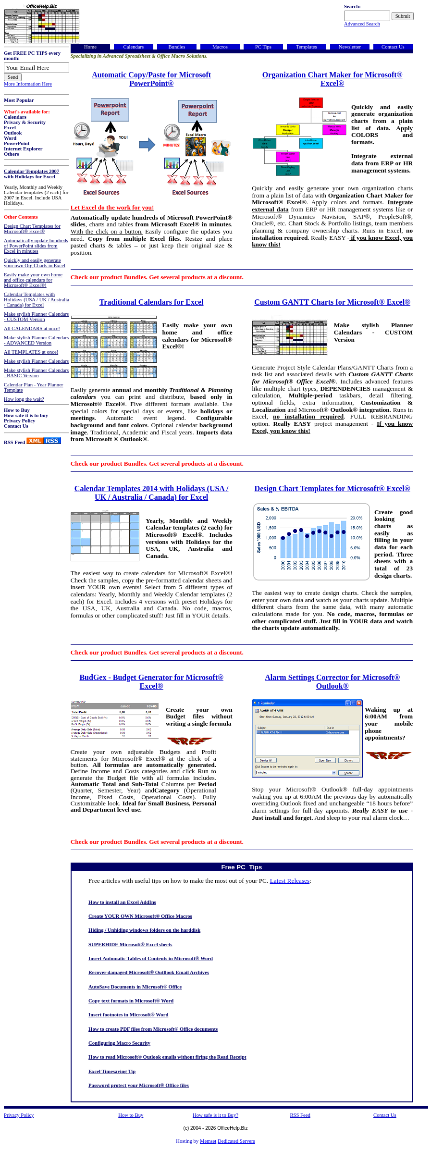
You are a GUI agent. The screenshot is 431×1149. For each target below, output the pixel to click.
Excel (10, 127)
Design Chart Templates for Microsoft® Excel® (32, 228)
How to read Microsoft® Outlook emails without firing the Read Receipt (167, 1057)
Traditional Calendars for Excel (151, 302)
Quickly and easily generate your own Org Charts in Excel (34, 263)
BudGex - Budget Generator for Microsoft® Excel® (151, 681)
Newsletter (350, 46)
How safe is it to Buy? (215, 1115)
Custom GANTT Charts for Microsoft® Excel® (332, 302)
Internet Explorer (23, 148)
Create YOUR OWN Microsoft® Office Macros (140, 916)
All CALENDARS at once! (32, 328)
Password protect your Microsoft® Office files (138, 1085)
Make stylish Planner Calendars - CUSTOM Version (36, 316)
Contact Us (16, 426)
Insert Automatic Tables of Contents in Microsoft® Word (150, 958)
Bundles (176, 46)
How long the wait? (24, 399)
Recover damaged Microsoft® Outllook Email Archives (148, 972)
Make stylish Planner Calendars (36, 361)
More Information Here (28, 83)
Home (90, 46)
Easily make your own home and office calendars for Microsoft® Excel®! (33, 280)
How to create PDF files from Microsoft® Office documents (153, 1029)
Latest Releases (290, 880)
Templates (306, 46)
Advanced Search (362, 23)
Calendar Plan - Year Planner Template (33, 387)
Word (10, 138)
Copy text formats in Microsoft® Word (130, 1000)
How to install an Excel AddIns (122, 902)
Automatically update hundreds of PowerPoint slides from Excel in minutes (36, 246)
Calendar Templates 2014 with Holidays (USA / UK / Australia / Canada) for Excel (151, 492)
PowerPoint (16, 143)
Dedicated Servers (236, 1141)
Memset (208, 1141)
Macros (220, 46)
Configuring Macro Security (119, 1043)
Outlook (13, 133)
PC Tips (263, 46)
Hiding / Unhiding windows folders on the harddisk (144, 930)
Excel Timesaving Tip (111, 1071)
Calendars (15, 117)
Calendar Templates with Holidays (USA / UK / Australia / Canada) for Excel (36, 300)
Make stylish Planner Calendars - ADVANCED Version (36, 340)
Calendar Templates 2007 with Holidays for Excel (31, 174)
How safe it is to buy (26, 415)
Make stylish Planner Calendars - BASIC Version (36, 373)
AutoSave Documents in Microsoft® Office (135, 986)
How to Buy (17, 410)
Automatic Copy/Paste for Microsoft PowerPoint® (151, 79)
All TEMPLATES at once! (31, 352)
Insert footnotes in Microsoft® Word (128, 1014)
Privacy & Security (25, 122)
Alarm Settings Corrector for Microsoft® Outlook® (332, 681)
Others (11, 154)
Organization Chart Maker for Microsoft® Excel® (332, 79)
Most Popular (19, 100)
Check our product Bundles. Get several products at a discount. (157, 277)
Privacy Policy (19, 420)
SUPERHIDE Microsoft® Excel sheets (130, 944)
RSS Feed (14, 442)
